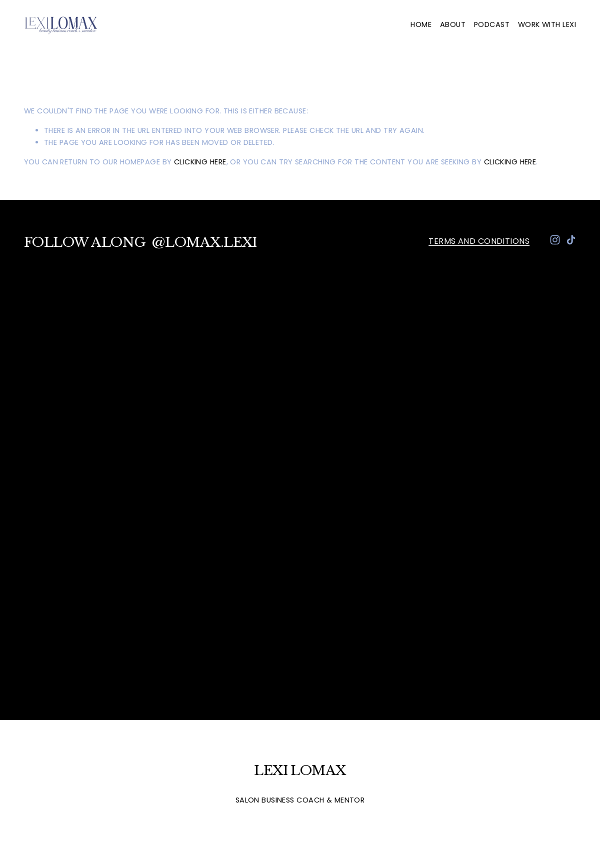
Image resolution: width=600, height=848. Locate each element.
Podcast (492, 24)
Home (421, 24)
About (453, 24)
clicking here (200, 162)
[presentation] (93, 373)
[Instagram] (555, 240)
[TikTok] (571, 240)
